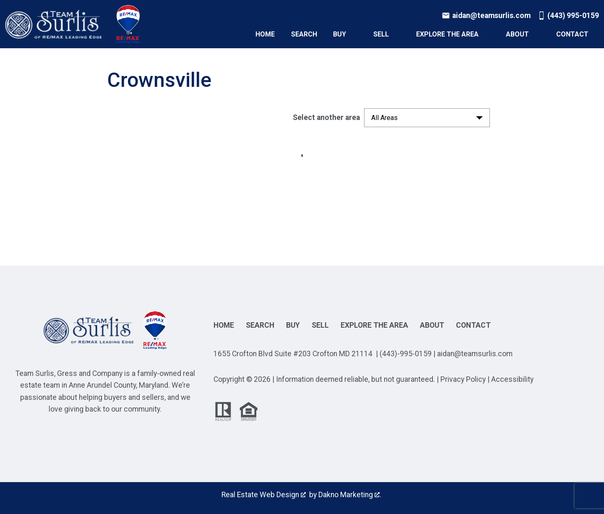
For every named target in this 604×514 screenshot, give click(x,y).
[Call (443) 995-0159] (568, 15)
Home (265, 34)
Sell (320, 325)
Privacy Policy (463, 379)
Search (304, 34)
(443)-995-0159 (406, 354)
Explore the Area (374, 325)
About (432, 325)
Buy (293, 325)
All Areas (384, 118)
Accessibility (512, 379)
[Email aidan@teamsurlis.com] (486, 15)
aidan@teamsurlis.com (475, 354)
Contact (473, 325)
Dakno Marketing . (349, 495)
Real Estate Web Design (263, 495)
